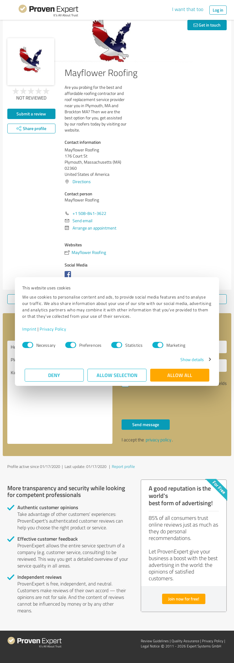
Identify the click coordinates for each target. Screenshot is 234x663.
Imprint (32, 329)
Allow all (179, 375)
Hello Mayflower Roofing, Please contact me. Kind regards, (59, 392)
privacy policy (158, 440)
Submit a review (31, 114)
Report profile (123, 466)
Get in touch (207, 25)
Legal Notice (150, 646)
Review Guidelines (155, 640)
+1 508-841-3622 (89, 213)
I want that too (187, 9)
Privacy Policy (55, 329)
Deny (54, 375)
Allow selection (117, 375)
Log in (218, 10)
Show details (189, 359)
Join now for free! (183, 599)
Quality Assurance (185, 640)
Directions (82, 181)
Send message (145, 424)
